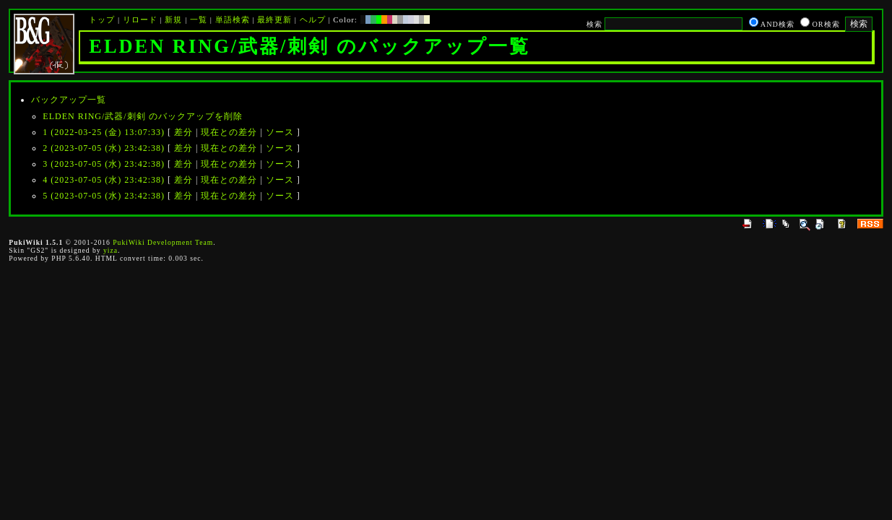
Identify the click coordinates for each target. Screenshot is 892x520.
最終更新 (274, 19)
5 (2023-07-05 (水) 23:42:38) (104, 196)
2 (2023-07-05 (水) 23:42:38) (104, 148)
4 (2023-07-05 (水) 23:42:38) (104, 180)
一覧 (198, 19)
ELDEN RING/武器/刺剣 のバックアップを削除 (142, 116)
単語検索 (232, 19)
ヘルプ (313, 19)
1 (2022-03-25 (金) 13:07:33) (104, 132)
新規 (173, 19)
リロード (140, 19)
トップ (102, 19)
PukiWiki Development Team (163, 242)
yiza (110, 250)
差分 (183, 132)
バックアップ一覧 (68, 100)
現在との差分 (229, 132)
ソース (280, 132)
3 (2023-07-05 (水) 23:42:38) (104, 164)
